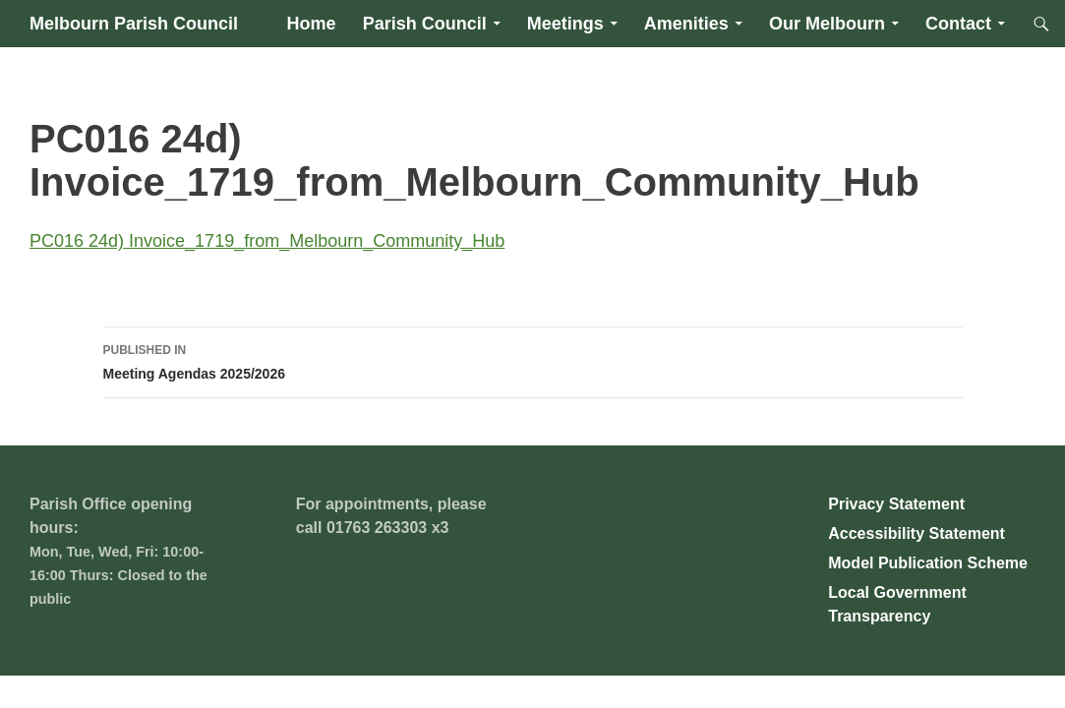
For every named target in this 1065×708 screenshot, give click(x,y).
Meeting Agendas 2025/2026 (533, 360)
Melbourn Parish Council (134, 23)
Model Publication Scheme (928, 563)
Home (311, 23)
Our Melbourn (827, 23)
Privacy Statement (896, 504)
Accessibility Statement (916, 533)
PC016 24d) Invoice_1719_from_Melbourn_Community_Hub (267, 241)
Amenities (686, 23)
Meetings (565, 23)
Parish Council (425, 23)
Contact (958, 23)
